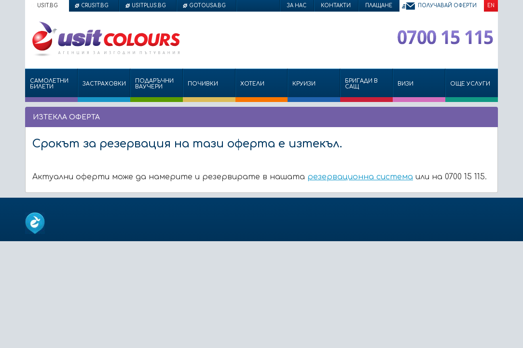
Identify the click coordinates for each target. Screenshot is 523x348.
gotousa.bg (207, 5)
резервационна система (360, 177)
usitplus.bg (149, 5)
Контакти (336, 5)
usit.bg (47, 5)
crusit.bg (95, 5)
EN (491, 5)
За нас (296, 5)
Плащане (378, 5)
